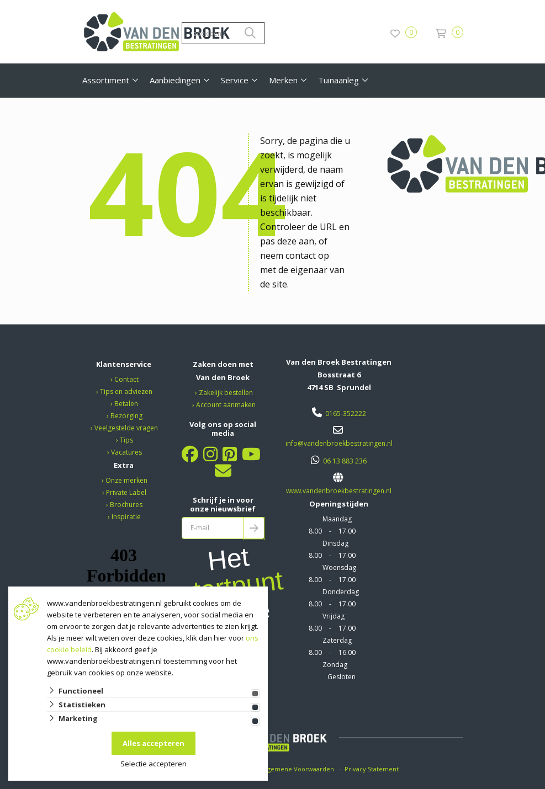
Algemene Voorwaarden (298, 769)
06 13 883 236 (345, 461)
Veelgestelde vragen (126, 428)
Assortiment (105, 80)
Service (234, 80)
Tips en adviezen (126, 391)
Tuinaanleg (338, 80)
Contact (126, 379)
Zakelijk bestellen (226, 392)
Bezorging (126, 415)
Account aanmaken (226, 404)
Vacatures (126, 452)
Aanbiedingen (175, 80)
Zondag (334, 664)
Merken (283, 80)
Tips (126, 440)
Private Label (126, 492)
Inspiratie (126, 516)
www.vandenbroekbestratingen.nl (338, 490)
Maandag (337, 519)
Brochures (126, 504)
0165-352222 (345, 413)
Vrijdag (333, 616)
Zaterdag (337, 640)
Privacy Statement (372, 769)
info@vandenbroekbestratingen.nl (339, 443)
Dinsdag (335, 543)
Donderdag (340, 591)
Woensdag (339, 567)
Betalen (126, 403)
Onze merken (126, 480)
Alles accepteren (153, 743)
